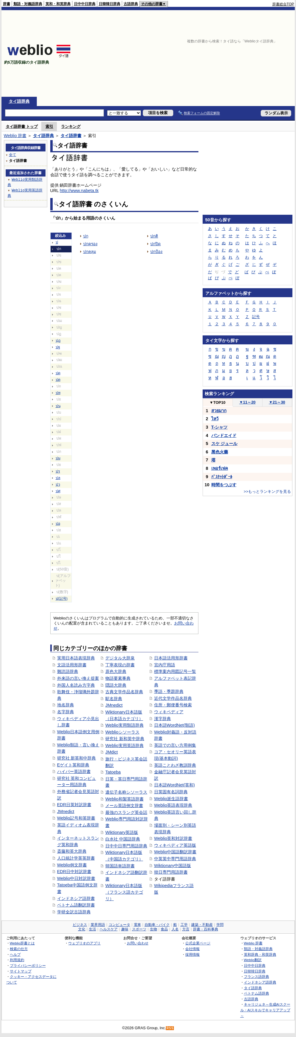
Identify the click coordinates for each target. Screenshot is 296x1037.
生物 (153, 929)
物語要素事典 (117, 678)
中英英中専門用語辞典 (175, 858)
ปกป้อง (156, 251)
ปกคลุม (89, 251)
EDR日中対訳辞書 (74, 871)
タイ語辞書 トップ (22, 126)
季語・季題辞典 (168, 691)
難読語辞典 (67, 671)
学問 (220, 924)
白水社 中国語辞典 (122, 839)
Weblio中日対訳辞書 (76, 878)
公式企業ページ (197, 943)
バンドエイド (223, 435)
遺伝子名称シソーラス (126, 792)
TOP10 (218, 402)
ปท (58, 393)
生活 (92, 929)
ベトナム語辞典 (256, 993)
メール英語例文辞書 (124, 805)
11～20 (247, 402)
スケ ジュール (224, 443)
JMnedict (66, 811)
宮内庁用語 (164, 664)
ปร (58, 471)
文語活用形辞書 (71, 664)
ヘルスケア (109, 929)
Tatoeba (113, 772)
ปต (58, 380)
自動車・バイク (157, 924)
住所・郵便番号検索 (173, 704)
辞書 (6, 4)
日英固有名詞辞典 (171, 791)
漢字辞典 (162, 718)
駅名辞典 (113, 698)
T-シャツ (219, 427)
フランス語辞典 (256, 976)
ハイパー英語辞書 (74, 771)
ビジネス (80, 924)
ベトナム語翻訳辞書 (76, 905)
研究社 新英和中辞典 (76, 758)
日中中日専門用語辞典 (126, 845)
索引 (49, 126)
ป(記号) (62, 598)
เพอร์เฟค (219, 468)
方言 (185, 929)
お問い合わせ (137, 943)
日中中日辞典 (84, 4)
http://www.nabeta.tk (79, 190)
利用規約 (17, 960)
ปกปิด (155, 244)
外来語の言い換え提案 (78, 678)
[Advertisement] (216, 53)
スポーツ (139, 929)
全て (12, 154)
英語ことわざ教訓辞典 (175, 765)
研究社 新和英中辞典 (124, 738)
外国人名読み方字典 (76, 685)
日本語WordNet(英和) (174, 785)
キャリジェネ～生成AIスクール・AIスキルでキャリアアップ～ (265, 1009)
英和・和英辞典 (58, 4)
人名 (175, 929)
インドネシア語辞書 (76, 898)
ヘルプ (15, 954)
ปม (58, 458)
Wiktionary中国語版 (172, 865)
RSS (170, 1028)
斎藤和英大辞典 (71, 851)
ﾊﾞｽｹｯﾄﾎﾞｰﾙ (221, 476)
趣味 (124, 929)
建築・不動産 (202, 924)
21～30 (277, 402)
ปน (58, 406)
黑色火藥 (219, 452)
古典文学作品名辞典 (124, 691)
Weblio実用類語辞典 (124, 725)
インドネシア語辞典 (260, 982)
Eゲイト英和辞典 (73, 765)
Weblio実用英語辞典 (124, 745)
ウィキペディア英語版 (175, 845)
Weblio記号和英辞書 (76, 818)
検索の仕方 (19, 949)
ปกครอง (90, 244)
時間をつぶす (223, 484)
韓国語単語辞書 (120, 865)
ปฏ (58, 340)
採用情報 (192, 954)
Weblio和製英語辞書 (124, 799)
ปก (85, 236)
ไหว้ (214, 418)
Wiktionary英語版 (121, 832)
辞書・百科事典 (205, 929)
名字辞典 (65, 711)
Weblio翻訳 (253, 960)
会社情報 (192, 949)
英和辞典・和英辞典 (260, 954)
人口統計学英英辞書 (76, 858)
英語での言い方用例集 (175, 745)
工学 (184, 924)
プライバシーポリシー (28, 965)
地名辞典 (65, 704)
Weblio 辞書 (15, 135)
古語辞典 (131, 4)
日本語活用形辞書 (171, 658)
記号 (256, 317)
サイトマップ (20, 971)
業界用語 (98, 924)
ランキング (71, 126)
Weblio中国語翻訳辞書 (175, 851)
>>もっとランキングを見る (267, 491)
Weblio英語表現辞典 (173, 805)
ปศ (58, 491)
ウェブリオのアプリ (84, 943)
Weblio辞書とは (22, 943)
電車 (137, 924)
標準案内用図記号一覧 (175, 671)
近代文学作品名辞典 (173, 698)
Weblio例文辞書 (72, 865)
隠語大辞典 (115, 685)
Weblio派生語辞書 (171, 798)
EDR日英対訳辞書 (74, 804)
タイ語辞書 (70, 135)
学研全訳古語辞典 (74, 911)
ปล (58, 478)
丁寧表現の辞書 (120, 664)
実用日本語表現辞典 (76, 658)
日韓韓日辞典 (109, 4)
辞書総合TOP (283, 4)
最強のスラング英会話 (126, 812)
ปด (58, 373)
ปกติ (154, 236)
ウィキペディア (168, 711)
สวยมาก (219, 410)
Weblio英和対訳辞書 (173, 838)
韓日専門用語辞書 (171, 872)
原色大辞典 (115, 671)
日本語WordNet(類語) (174, 725)
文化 (81, 929)
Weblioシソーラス (122, 732)
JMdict (111, 752)
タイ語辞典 (19, 101)
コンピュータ (119, 924)
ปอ (58, 523)
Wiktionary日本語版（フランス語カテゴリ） (124, 892)
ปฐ (58, 347)
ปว (58, 484)
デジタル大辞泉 (120, 658)
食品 (164, 929)
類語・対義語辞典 (27, 4)
